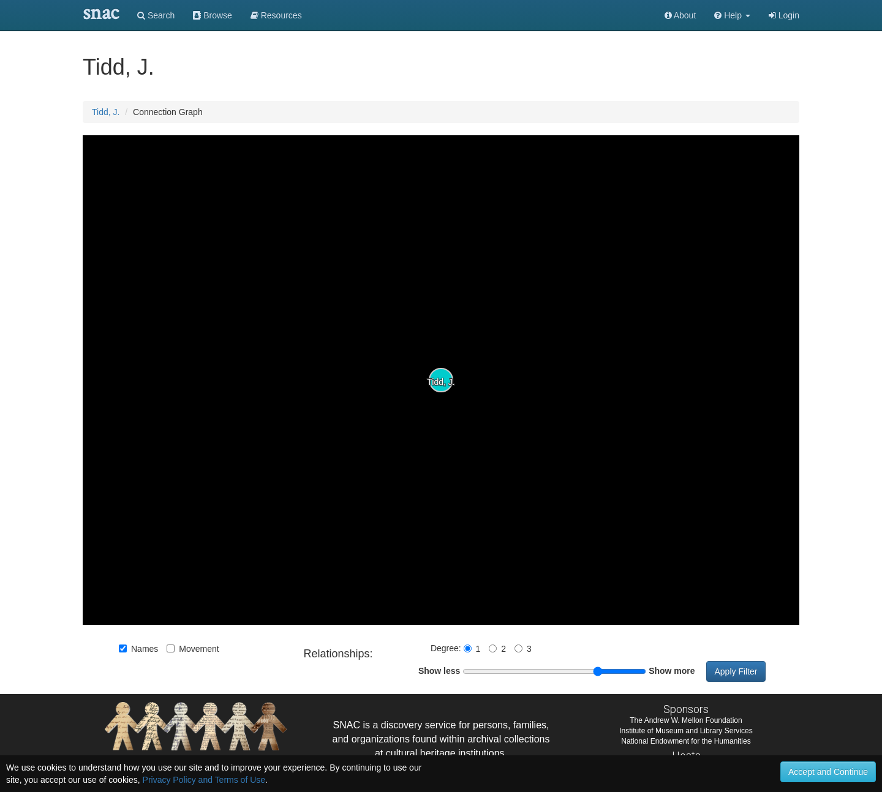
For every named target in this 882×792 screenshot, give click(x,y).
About (680, 15)
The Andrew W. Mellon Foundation (686, 720)
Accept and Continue (828, 772)
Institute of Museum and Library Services (685, 731)
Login (784, 15)
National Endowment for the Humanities (685, 741)
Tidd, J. (105, 112)
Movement (193, 649)
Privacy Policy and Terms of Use (204, 780)
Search (156, 15)
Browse (212, 15)
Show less (439, 671)
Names (138, 649)
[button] (732, 15)
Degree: (447, 648)
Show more (672, 671)
